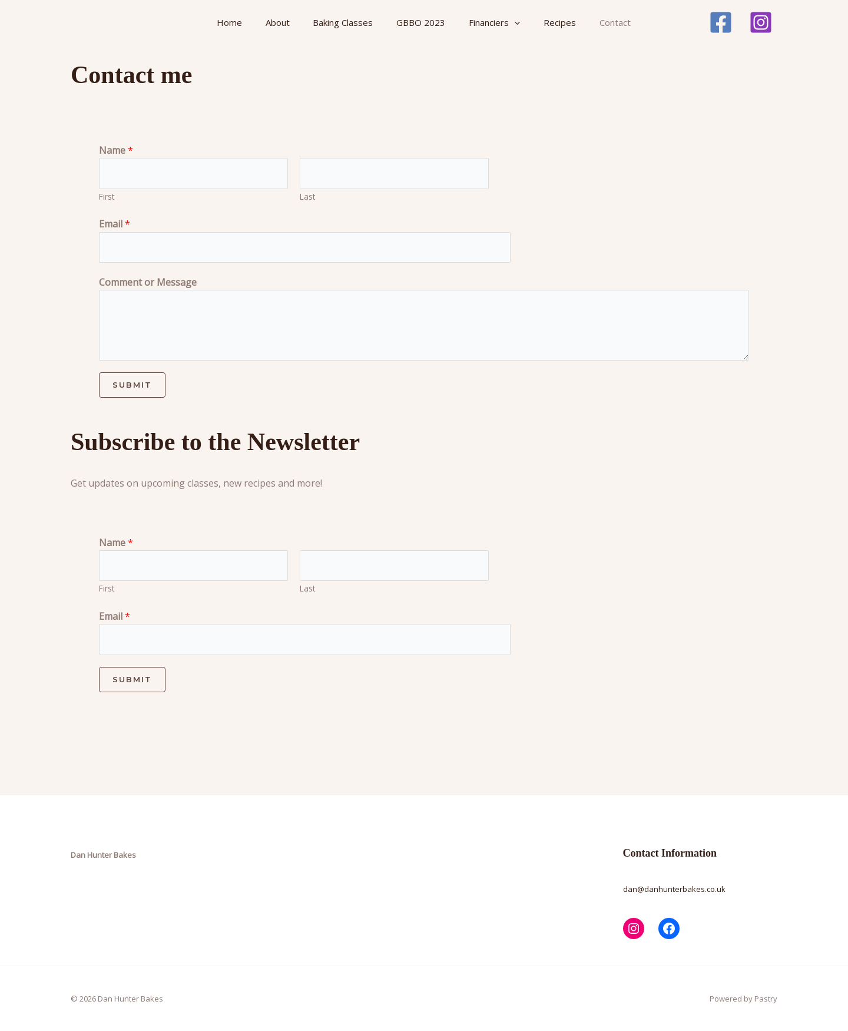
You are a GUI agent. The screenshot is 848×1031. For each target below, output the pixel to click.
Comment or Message (148, 282)
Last (307, 196)
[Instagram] (760, 22)
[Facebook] (720, 22)
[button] (512, 22)
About (276, 22)
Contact (611, 22)
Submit (132, 384)
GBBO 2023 (419, 22)
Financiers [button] (492, 22)
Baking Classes (342, 22)
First (106, 196)
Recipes (557, 22)
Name (116, 150)
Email (114, 223)
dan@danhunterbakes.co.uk (674, 889)
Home (228, 22)
